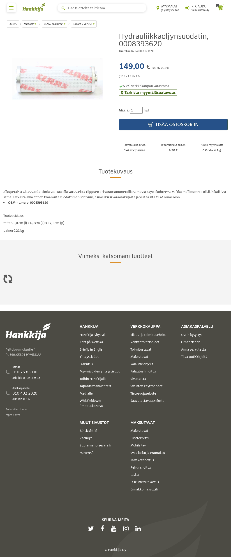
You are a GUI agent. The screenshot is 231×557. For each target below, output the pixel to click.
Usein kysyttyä (192, 335)
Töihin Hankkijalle (93, 379)
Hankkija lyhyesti (92, 335)
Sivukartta (138, 379)
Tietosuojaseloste (143, 393)
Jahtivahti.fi (88, 430)
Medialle (86, 393)
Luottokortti (139, 438)
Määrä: (124, 110)
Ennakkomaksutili (144, 489)
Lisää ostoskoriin (173, 124)
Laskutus (86, 364)
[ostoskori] (220, 7)
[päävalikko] (11, 7)
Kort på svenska (91, 342)
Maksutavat (139, 356)
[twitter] (92, 528)
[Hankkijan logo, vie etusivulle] (35, 7)
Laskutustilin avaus (144, 482)
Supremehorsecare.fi (95, 445)
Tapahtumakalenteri (95, 386)
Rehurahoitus (140, 467)
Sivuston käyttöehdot (146, 386)
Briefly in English (92, 349)
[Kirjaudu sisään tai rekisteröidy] (197, 7)
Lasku (134, 474)
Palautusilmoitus (143, 371)
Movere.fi (87, 453)
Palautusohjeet (141, 364)
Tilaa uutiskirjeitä (194, 356)
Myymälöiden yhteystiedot (100, 371)
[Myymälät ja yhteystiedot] (168, 7)
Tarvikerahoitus (142, 460)
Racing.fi (86, 438)
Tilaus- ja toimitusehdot (148, 335)
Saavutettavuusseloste (147, 400)
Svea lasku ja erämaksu (147, 453)
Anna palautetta (193, 349)
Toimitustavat (140, 349)
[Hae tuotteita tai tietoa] (102, 8)
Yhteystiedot (89, 356)
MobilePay (138, 445)
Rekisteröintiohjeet (144, 342)
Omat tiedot (190, 342)
